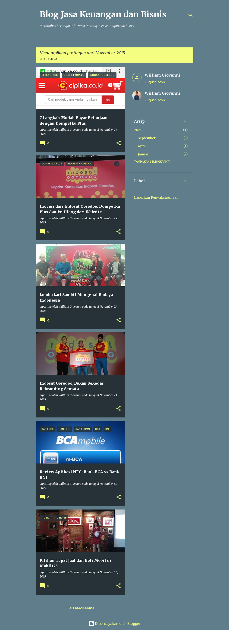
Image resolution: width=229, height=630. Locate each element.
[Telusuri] (190, 14)
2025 (138, 130)
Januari (144, 154)
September (147, 138)
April (142, 146)
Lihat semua (48, 58)
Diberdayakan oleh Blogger (114, 623)
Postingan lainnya (80, 607)
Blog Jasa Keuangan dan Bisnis (103, 14)
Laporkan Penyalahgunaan (156, 197)
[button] (118, 143)
